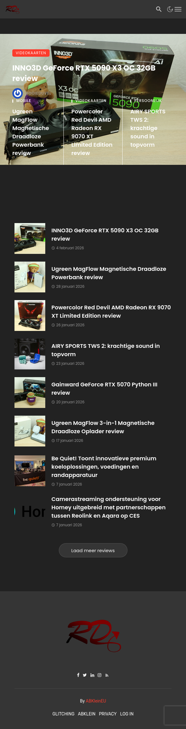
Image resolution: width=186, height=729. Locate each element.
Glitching (63, 714)
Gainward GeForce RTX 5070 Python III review (104, 389)
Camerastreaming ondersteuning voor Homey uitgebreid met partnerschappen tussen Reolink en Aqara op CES (108, 507)
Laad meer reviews (93, 550)
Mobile (23, 100)
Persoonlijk (148, 100)
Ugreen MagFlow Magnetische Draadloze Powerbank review (30, 132)
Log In (127, 714)
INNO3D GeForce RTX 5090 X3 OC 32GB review (84, 73)
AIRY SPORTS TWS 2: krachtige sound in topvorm (147, 128)
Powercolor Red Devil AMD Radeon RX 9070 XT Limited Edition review (92, 132)
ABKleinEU (96, 700)
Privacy (108, 714)
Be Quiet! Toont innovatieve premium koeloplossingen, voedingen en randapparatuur (103, 466)
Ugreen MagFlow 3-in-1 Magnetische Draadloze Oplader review (103, 427)
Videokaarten (31, 52)
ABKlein (86, 714)
